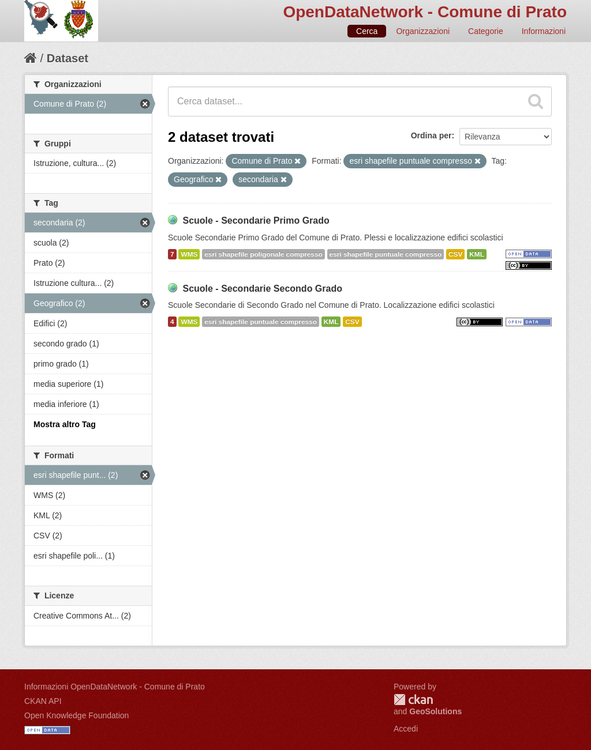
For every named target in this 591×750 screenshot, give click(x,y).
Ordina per (431, 135)
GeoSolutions (435, 711)
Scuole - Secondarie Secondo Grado (262, 288)
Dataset (67, 58)
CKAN (413, 700)
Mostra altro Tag (64, 424)
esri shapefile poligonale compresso (263, 254)
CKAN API (43, 701)
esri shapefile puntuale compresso (386, 254)
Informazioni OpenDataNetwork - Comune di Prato (114, 686)
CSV (455, 254)
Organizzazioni (423, 31)
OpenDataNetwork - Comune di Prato (425, 12)
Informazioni (544, 31)
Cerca (366, 31)
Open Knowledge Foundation (76, 715)
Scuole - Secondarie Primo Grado (255, 220)
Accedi (406, 728)
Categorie (485, 31)
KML (476, 254)
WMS (189, 254)
